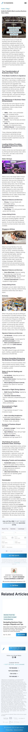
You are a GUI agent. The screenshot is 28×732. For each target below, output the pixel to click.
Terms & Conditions (18, 730)
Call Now (14, 585)
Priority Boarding (14, 30)
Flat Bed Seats (14, 34)
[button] (4, 547)
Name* (3, 541)
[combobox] (14, 528)
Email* (16, 541)
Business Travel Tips (9, 614)
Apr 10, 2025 (21, 17)
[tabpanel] (14, 544)
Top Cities (14, 673)
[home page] (3, 649)
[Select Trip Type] (5, 528)
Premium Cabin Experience (14, 32)
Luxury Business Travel (14, 27)
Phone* (3, 545)
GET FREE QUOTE (14, 555)
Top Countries (14, 671)
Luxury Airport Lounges (10, 617)
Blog (7, 8)
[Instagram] (13, 657)
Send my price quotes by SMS (16, 551)
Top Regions (14, 668)
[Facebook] (15, 657)
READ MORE (21, 634)
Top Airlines (14, 676)
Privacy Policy (17, 562)
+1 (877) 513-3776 (9, 664)
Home (3, 8)
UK (11, 509)
